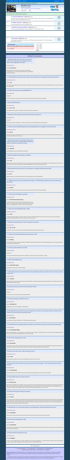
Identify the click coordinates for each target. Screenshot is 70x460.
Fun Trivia (10, 1)
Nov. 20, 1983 (39, 46)
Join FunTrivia (16, 3)
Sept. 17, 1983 (39, 48)
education (16, 453)
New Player (57, 1)
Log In (62, 1)
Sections (16, 1)
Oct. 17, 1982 (39, 44)
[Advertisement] (35, 33)
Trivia (20, 1)
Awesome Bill (13, 80)
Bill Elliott (12, 65)
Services (24, 1)
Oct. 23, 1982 (39, 45)
